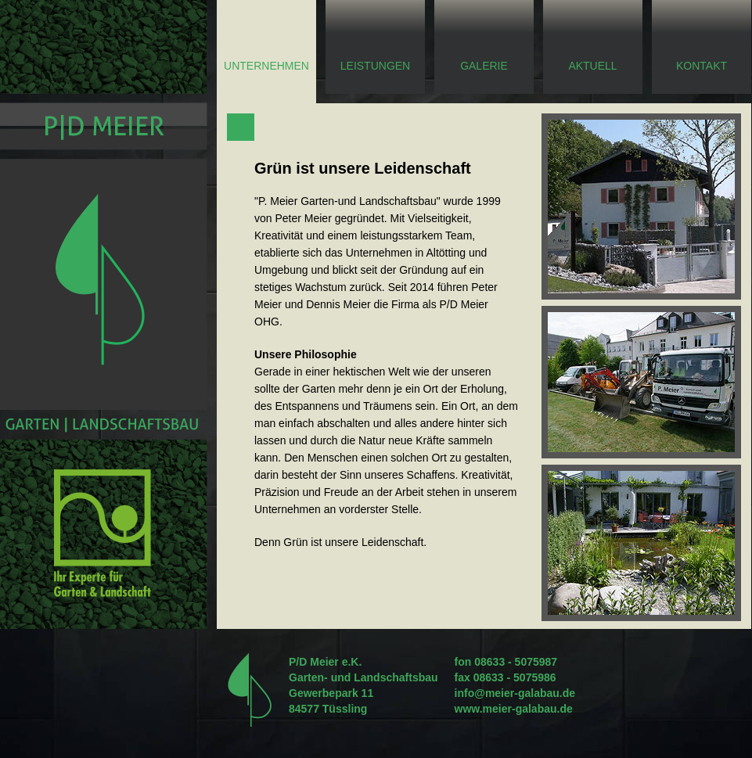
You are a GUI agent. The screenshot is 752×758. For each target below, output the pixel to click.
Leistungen (375, 65)
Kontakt (701, 65)
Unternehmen (266, 65)
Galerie (484, 65)
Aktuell (592, 65)
